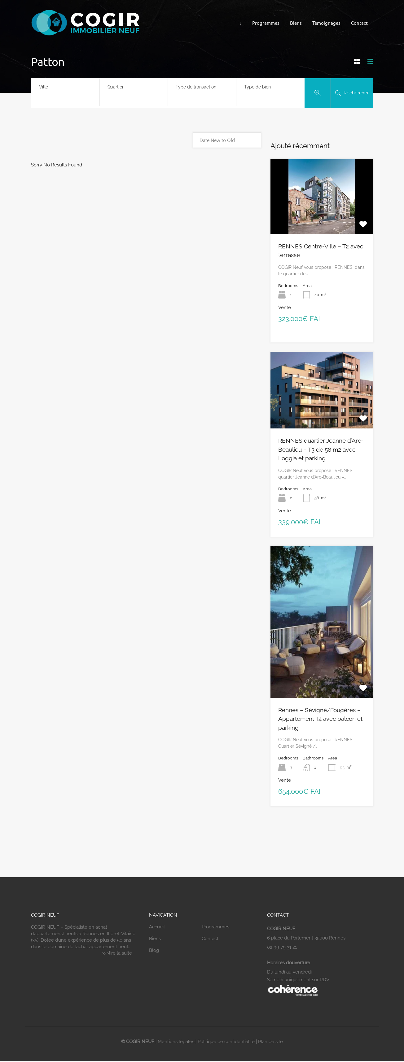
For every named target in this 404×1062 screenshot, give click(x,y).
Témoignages (326, 23)
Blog (154, 950)
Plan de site (270, 1041)
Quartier (116, 86)
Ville (43, 86)
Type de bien (257, 86)
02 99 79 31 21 (282, 947)
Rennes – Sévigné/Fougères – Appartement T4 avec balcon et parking (320, 719)
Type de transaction (196, 86)
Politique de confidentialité (226, 1041)
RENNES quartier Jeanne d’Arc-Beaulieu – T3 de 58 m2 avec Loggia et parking (320, 449)
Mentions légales (176, 1041)
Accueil (157, 927)
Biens (296, 23)
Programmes (265, 23)
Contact (359, 23)
